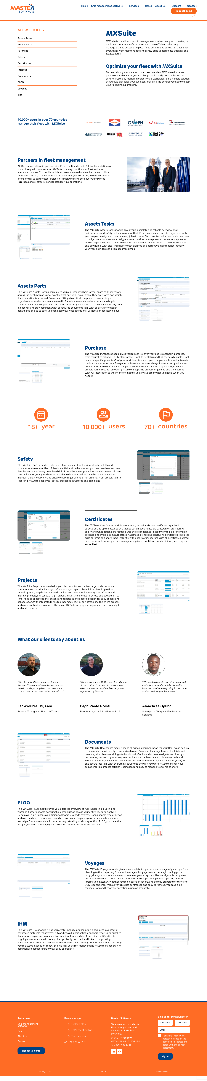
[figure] (44, 235)
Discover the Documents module (108, 781)
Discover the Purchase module (106, 390)
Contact (192, 6)
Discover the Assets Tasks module (108, 263)
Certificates (24, 68)
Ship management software (107, 6)
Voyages (22, 93)
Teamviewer (78, 1041)
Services (134, 6)
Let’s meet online (81, 1035)
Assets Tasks (25, 43)
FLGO (21, 87)
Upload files (78, 1029)
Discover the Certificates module (108, 559)
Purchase (23, 55)
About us (160, 6)
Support (176, 6)
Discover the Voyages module (106, 902)
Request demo (183, 11)
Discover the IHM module (36, 963)
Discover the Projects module (39, 623)
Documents (24, 81)
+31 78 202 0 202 (74, 1047)
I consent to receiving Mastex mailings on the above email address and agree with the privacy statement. (175, 1047)
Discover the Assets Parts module (41, 325)
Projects (22, 75)
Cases (148, 6)
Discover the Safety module (38, 495)
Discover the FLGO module (37, 839)
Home (84, 6)
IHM (20, 100)
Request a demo (31, 1055)
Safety (21, 62)
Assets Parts (25, 49)
